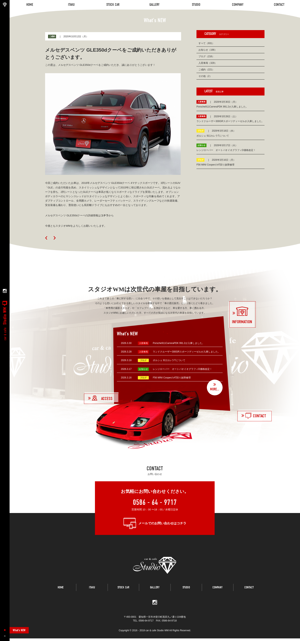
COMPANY (217, 592)
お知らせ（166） (207, 49)
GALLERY (155, 592)
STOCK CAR (123, 592)
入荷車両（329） (207, 63)
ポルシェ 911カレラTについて (169, 360)
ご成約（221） (206, 69)
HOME (60, 592)
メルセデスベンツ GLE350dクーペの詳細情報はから (79, 215)
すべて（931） (206, 43)
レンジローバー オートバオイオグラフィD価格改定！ (182, 369)
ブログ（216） (206, 56)
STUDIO (186, 592)
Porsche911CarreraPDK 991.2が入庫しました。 (178, 343)
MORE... (214, 389)
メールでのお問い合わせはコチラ (162, 523)
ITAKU (92, 592)
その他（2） (205, 76)
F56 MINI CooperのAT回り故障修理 (172, 377)
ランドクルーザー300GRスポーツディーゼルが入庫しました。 (186, 351)
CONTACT (249, 592)
